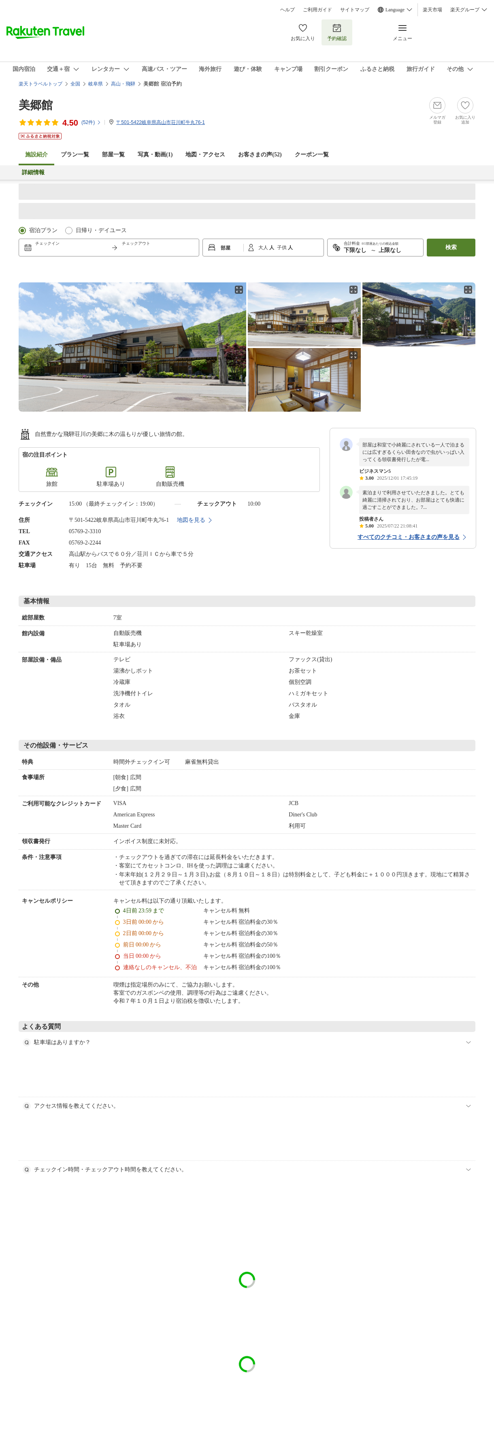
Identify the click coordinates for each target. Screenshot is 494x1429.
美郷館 (36, 105)
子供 (282, 247)
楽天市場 (432, 10)
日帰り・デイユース (101, 230)
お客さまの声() (259, 155)
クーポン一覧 (312, 155)
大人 (263, 247)
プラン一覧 (75, 155)
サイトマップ (354, 10)
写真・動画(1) (155, 155)
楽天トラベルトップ (40, 84)
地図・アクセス (205, 155)
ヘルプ (287, 10)
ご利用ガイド (317, 10)
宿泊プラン (43, 230)
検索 (451, 247)
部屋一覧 (113, 155)
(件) (91, 122)
